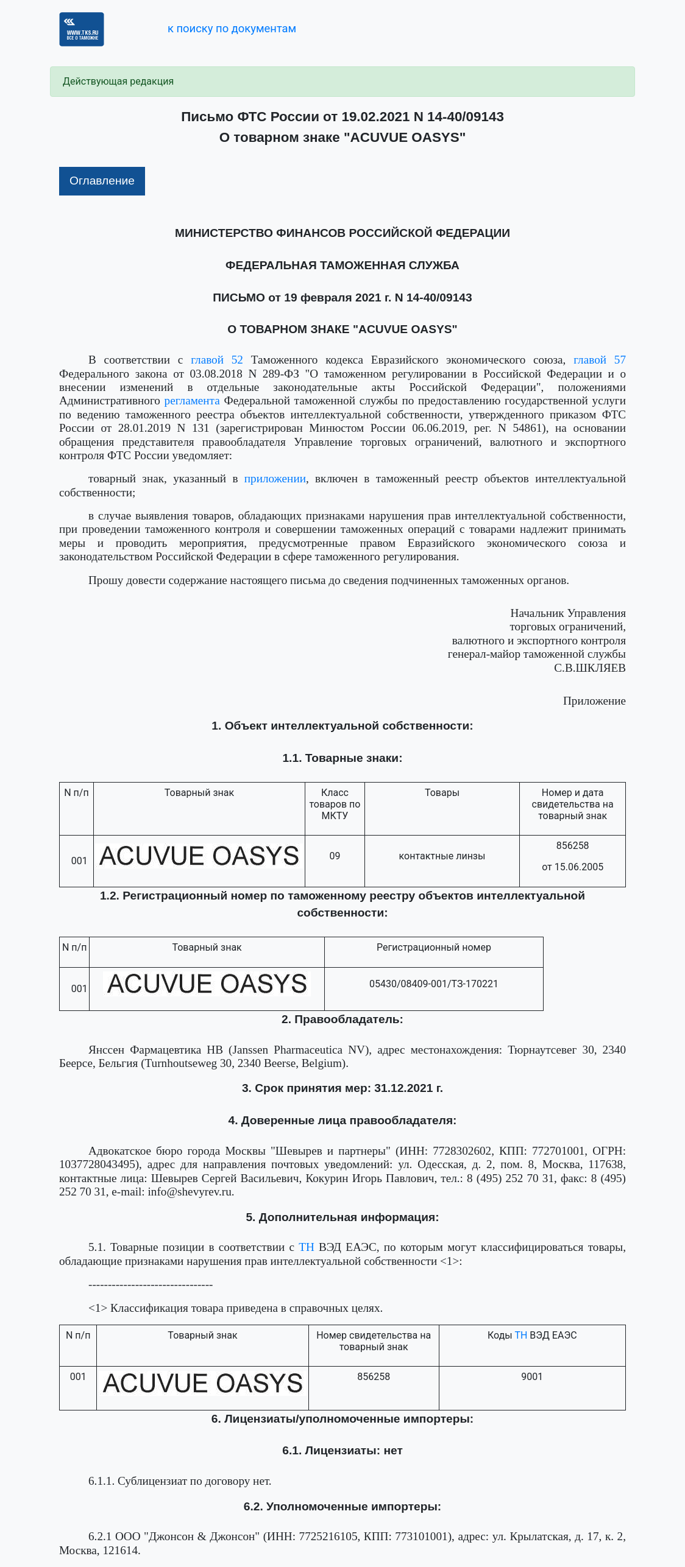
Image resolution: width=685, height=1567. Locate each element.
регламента (192, 400)
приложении (275, 478)
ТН (306, 1247)
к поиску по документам (232, 28)
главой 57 (599, 359)
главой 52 (217, 359)
